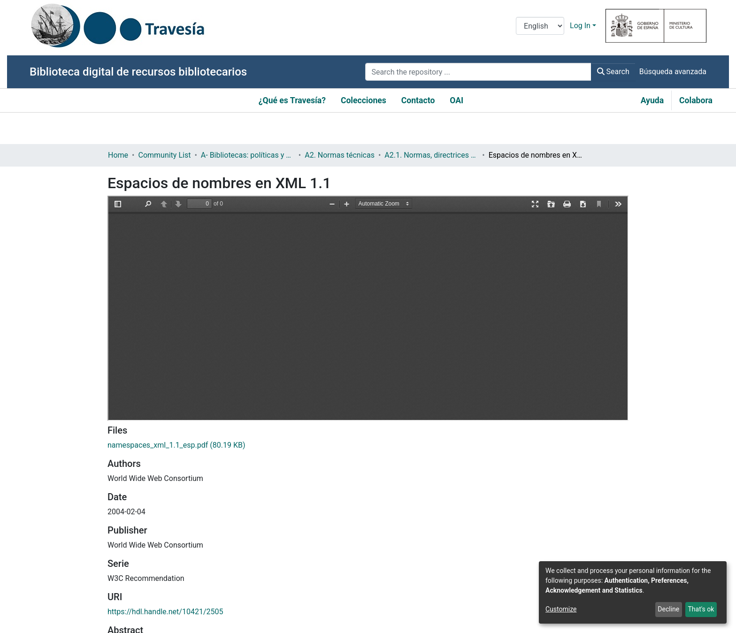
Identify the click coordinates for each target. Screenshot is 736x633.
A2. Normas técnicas (340, 155)
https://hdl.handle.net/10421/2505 (165, 611)
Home (118, 155)
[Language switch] (540, 26)
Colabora (696, 100)
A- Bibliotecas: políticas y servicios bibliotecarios (248, 155)
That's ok (701, 609)
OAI (456, 100)
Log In (580, 25)
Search (613, 71)
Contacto (418, 100)
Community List (164, 155)
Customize (560, 609)
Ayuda (652, 100)
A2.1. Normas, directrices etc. (431, 155)
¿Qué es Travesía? (292, 100)
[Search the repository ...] (478, 72)
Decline (668, 609)
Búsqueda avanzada (672, 71)
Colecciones (363, 100)
